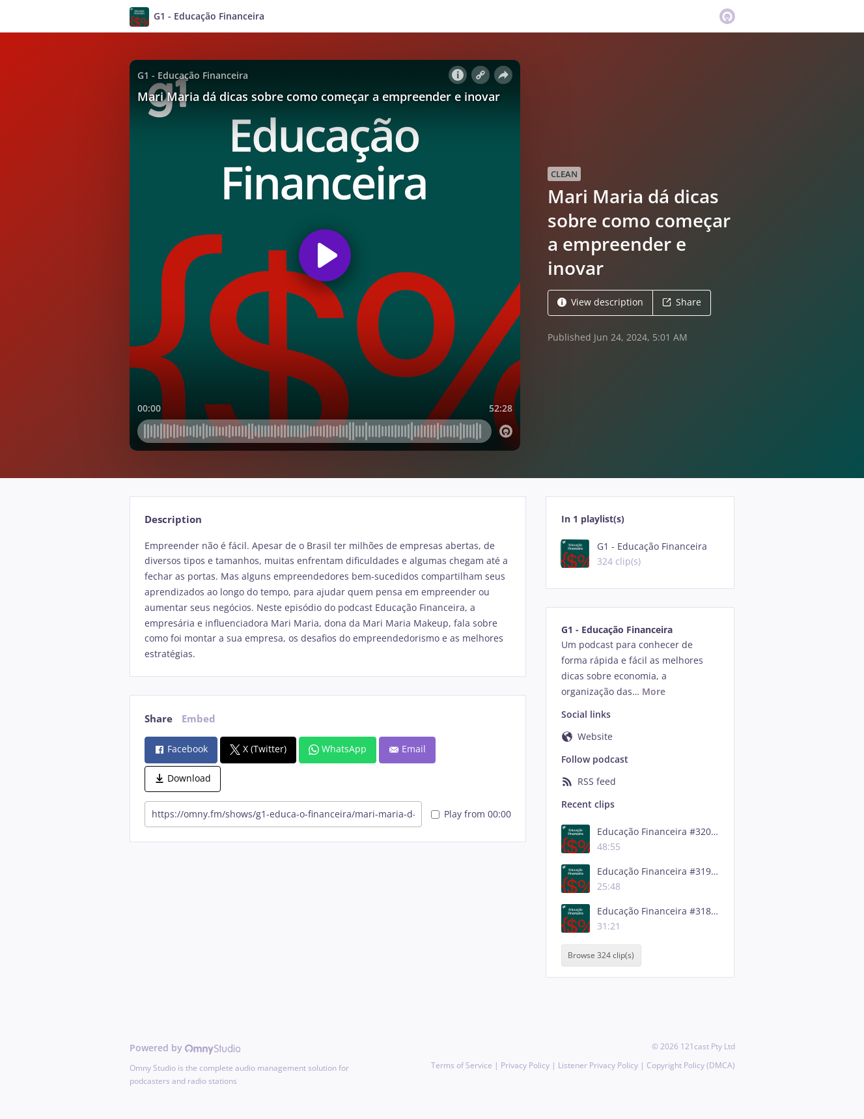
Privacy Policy (525, 1065)
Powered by (185, 1047)
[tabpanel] (328, 600)
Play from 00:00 (471, 814)
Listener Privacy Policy (598, 1065)
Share (681, 302)
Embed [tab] (199, 719)
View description (600, 302)
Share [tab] (159, 719)
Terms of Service (461, 1065)
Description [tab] (173, 519)
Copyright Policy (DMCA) (691, 1065)
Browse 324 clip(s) (601, 955)
